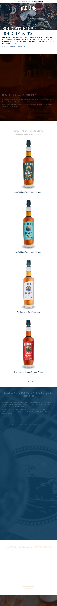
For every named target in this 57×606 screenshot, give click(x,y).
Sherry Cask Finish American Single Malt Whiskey (28, 372)
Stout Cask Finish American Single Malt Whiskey (28, 192)
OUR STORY (5, 47)
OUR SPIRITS (13, 47)
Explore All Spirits (28, 382)
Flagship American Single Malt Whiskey (28, 312)
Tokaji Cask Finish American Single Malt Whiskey (28, 252)
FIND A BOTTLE (22, 47)
